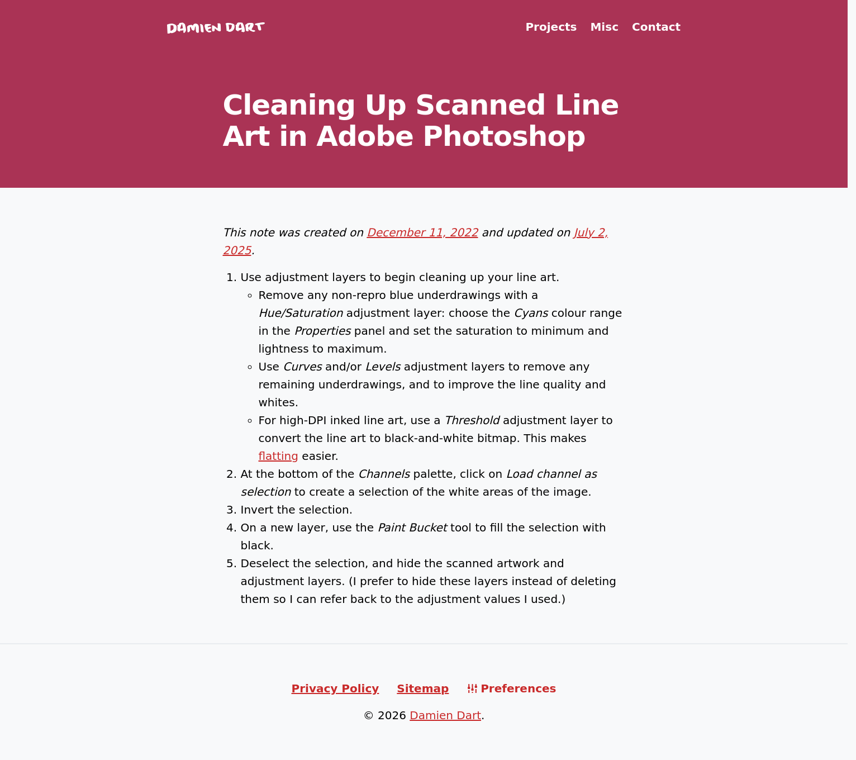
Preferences (518, 688)
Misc (604, 27)
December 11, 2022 (422, 232)
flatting (278, 456)
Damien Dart (445, 715)
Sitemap (423, 688)
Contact (656, 27)
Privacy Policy (335, 688)
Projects (551, 27)
